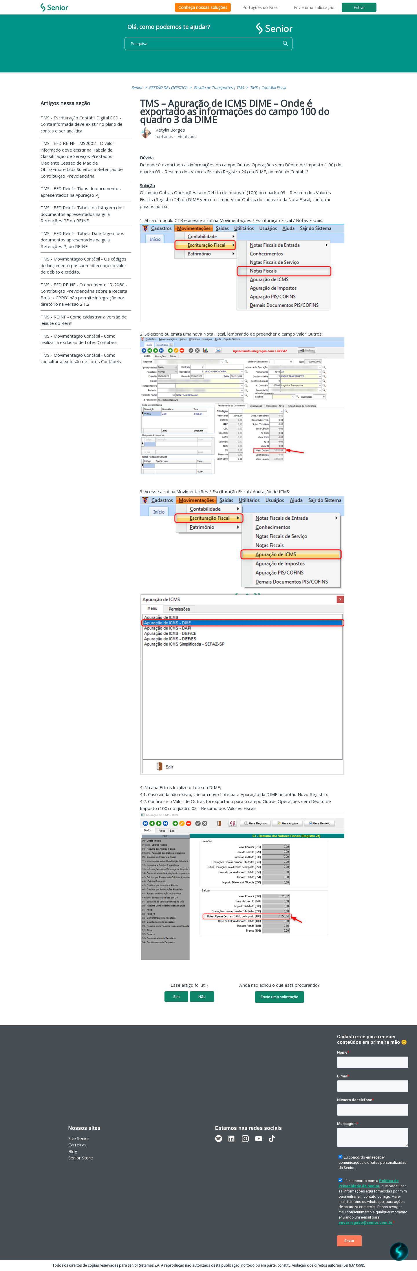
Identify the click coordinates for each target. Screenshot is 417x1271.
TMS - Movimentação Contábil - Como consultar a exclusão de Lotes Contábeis (81, 358)
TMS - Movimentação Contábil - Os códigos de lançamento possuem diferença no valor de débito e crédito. (84, 265)
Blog (72, 1151)
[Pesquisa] (208, 43)
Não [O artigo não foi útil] (202, 996)
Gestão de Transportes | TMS (218, 87)
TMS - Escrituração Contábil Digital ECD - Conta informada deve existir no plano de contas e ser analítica (81, 124)
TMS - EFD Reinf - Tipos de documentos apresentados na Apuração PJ (81, 191)
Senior (136, 87)
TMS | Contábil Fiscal (268, 87)
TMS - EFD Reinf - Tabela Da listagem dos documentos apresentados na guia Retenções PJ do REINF (82, 239)
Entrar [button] (359, 7)
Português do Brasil (260, 7)
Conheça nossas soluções (202, 7)
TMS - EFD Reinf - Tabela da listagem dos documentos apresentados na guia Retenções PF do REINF (82, 214)
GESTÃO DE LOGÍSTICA (168, 87)
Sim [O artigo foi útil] (176, 996)
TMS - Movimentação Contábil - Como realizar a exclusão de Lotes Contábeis (79, 339)
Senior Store (80, 1158)
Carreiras (77, 1145)
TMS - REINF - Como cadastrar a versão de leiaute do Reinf (84, 320)
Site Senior (78, 1138)
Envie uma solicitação (314, 7)
